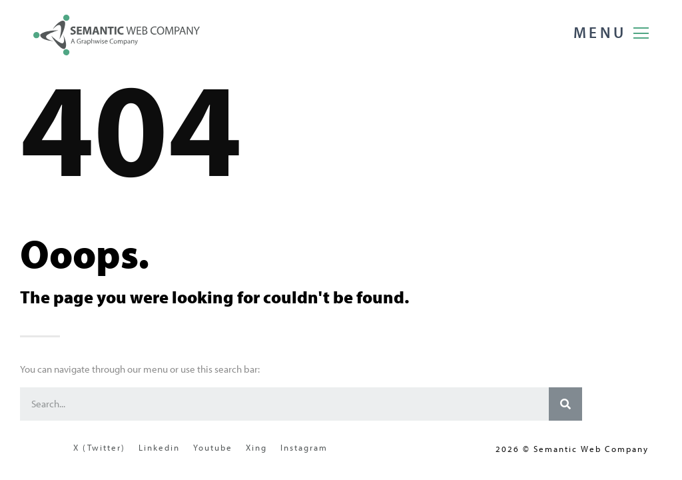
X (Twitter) (99, 447)
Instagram (304, 447)
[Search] (565, 404)
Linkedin (159, 447)
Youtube (212, 447)
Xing (256, 447)
